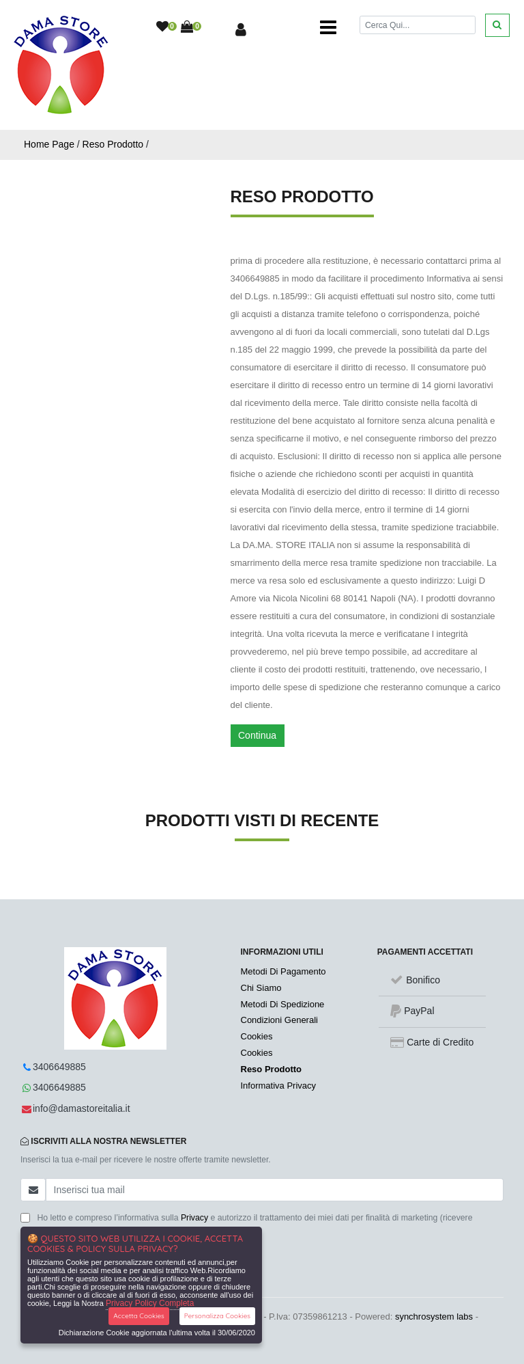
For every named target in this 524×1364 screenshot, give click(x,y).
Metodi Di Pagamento (283, 971)
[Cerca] (418, 25)
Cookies (257, 1036)
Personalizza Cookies (217, 1315)
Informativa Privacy (279, 1085)
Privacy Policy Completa (150, 1303)
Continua (257, 735)
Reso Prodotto (113, 144)
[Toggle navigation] (328, 27)
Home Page (49, 144)
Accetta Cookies (138, 1315)
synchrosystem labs (434, 1316)
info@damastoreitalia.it (81, 1108)
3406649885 (59, 1066)
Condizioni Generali (279, 1020)
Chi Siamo (261, 988)
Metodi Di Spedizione (283, 1004)
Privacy (194, 1218)
